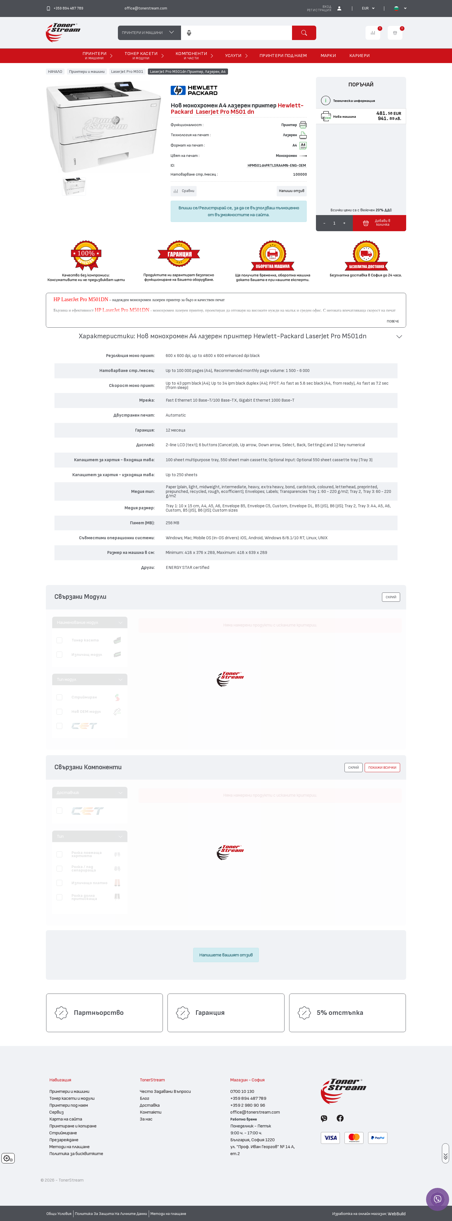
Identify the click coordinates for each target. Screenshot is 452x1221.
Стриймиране (63, 1133)
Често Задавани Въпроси (165, 1091)
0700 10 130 (242, 1091)
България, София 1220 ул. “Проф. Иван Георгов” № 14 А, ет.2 (262, 1147)
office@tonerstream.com (255, 1112)
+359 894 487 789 (248, 1098)
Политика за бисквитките (76, 1153)
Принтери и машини (87, 71)
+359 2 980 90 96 (247, 1105)
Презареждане (63, 1140)
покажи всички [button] (382, 767)
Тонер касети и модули (72, 1098)
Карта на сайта (65, 1119)
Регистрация (319, 10)
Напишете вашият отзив (226, 955)
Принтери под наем (68, 1105)
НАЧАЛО (55, 71)
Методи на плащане (69, 1146)
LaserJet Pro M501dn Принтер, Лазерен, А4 (188, 71)
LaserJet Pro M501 (127, 71)
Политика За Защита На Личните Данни (111, 1214)
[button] (226, 336)
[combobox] (236, 33)
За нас (146, 1119)
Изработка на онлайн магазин (359, 1214)
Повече (393, 321)
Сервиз (56, 1112)
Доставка (150, 1105)
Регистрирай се (215, 208)
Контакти (150, 1112)
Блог (144, 1098)
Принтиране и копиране (73, 1126)
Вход (327, 6)
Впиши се (187, 208)
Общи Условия (58, 1214)
